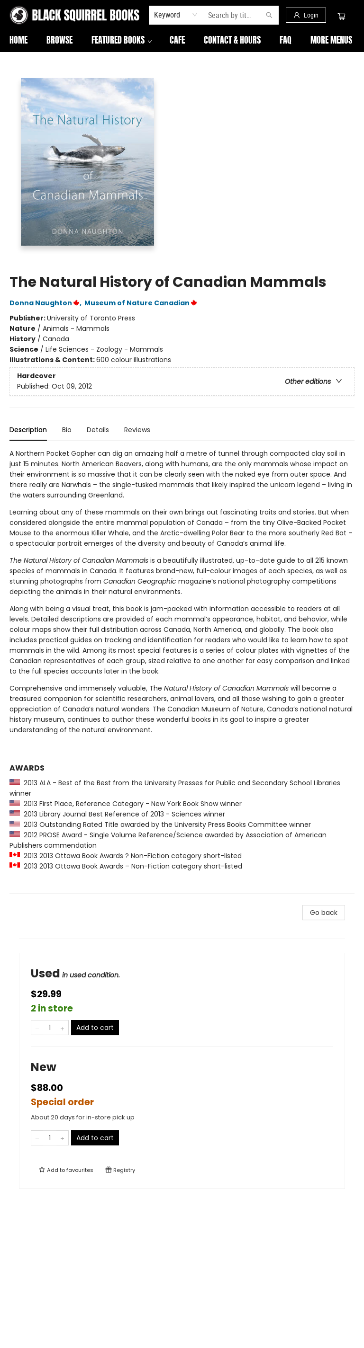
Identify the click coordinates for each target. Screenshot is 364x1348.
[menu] (182, 41)
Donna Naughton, (46, 303)
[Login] (306, 15)
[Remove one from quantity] (37, 1027)
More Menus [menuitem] (300, 41)
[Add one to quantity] (62, 1027)
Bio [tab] (67, 430)
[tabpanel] (182, 671)
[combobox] (176, 15)
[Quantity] (49, 1027)
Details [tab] (98, 430)
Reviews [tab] (137, 430)
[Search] (269, 15)
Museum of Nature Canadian (142, 303)
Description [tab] (28, 430)
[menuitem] (18, 41)
